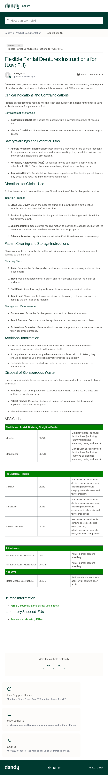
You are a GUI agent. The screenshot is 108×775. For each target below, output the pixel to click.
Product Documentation (28, 32)
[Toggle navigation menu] (101, 6)
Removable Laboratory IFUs (25, 619)
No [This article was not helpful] (59, 666)
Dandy (8, 32)
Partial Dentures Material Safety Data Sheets (34, 605)
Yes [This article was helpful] (49, 666)
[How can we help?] (54, 20)
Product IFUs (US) (54, 32)
